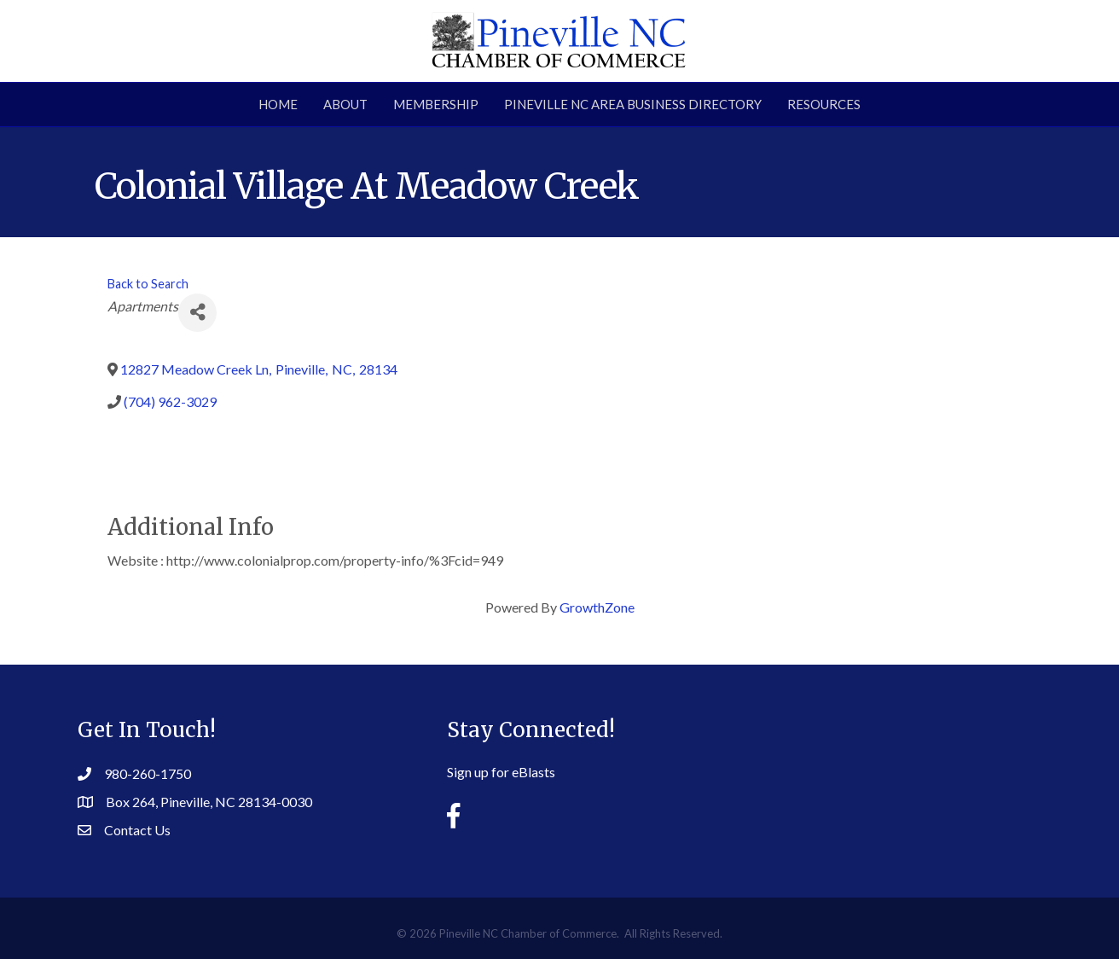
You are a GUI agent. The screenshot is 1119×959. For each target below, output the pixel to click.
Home (278, 104)
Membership (435, 104)
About (345, 104)
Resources (824, 104)
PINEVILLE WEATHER (892, 763)
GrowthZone (597, 607)
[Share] (197, 313)
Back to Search (147, 283)
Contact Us (137, 830)
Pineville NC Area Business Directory (633, 104)
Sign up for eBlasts (501, 772)
